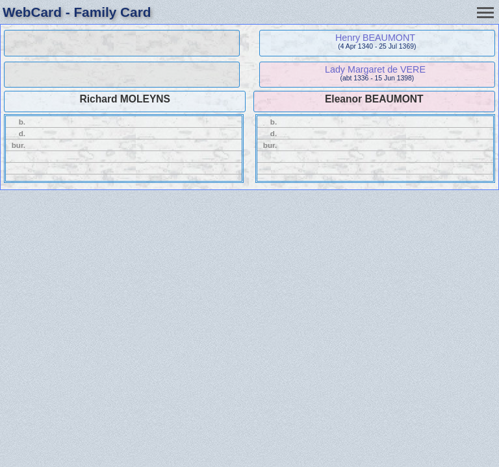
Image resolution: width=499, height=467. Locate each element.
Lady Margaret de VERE (375, 69)
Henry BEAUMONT (375, 37)
